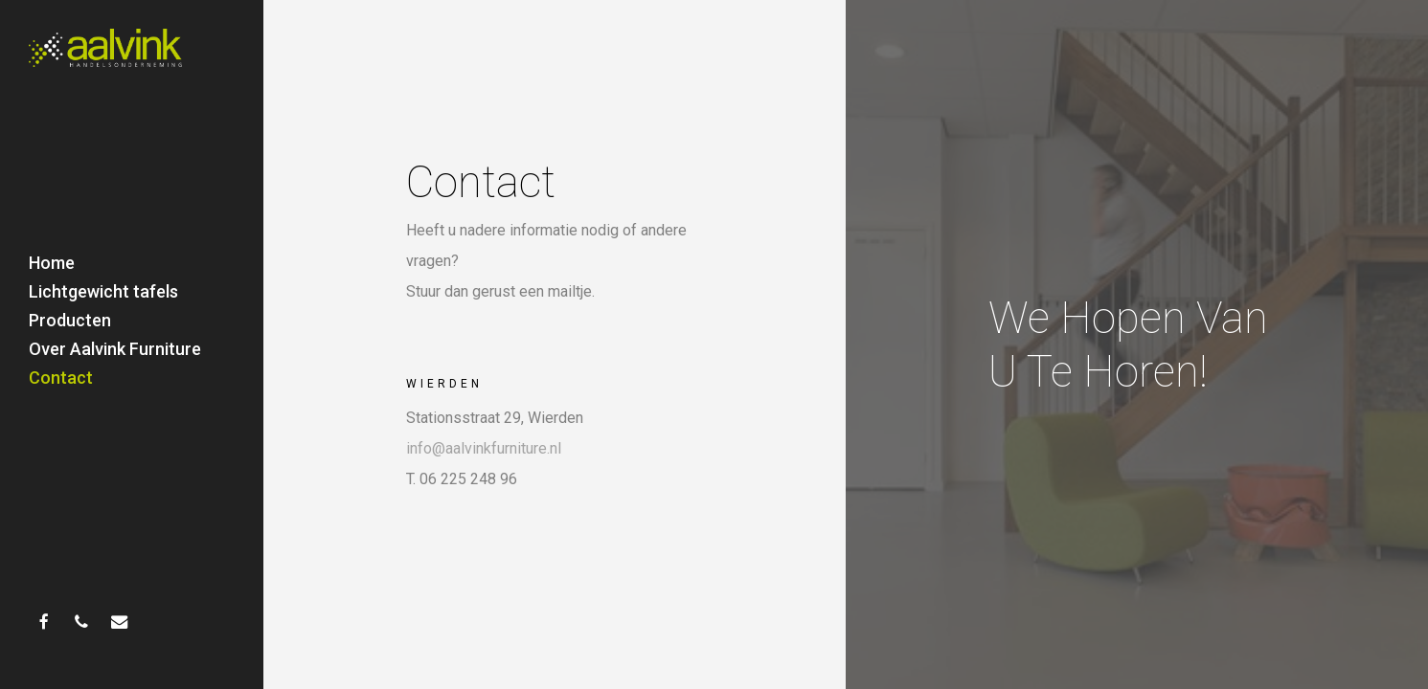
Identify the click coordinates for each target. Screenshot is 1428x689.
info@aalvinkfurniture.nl (483, 448)
